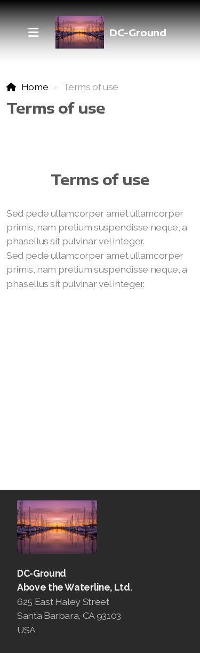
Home (35, 86)
